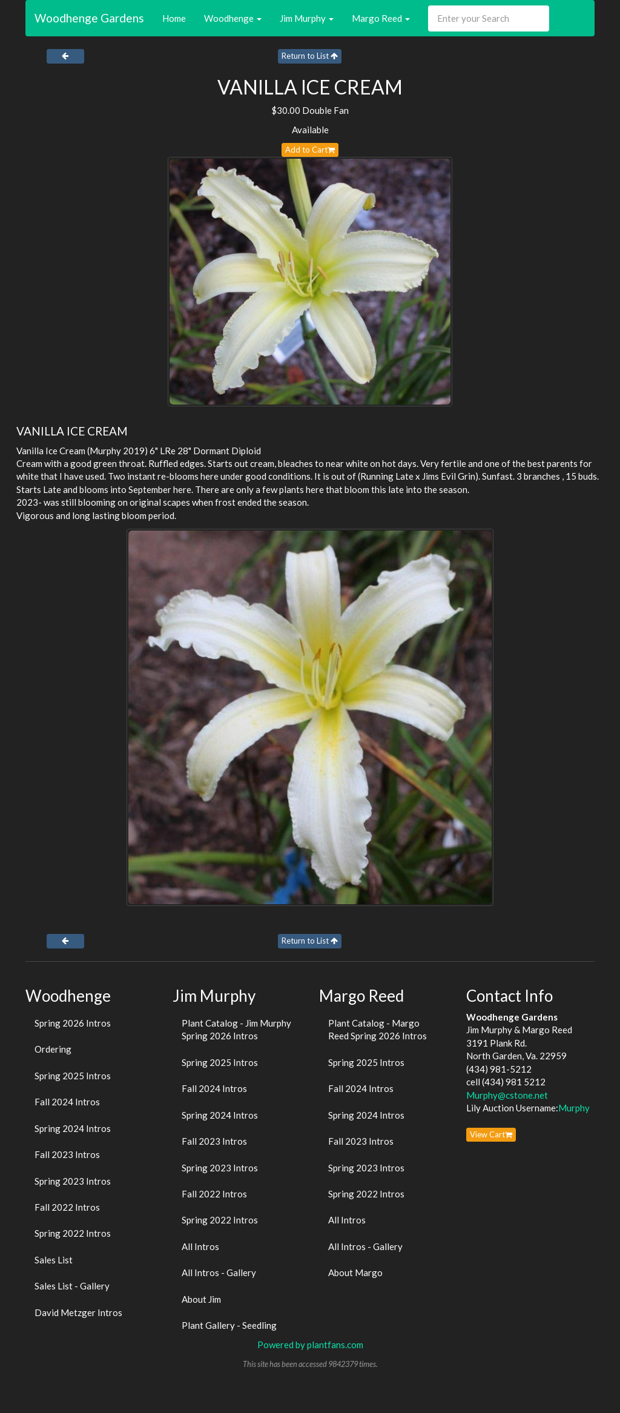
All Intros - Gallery (219, 1272)
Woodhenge (233, 18)
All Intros (200, 1246)
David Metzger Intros (78, 1312)
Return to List (310, 56)
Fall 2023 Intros (67, 1154)
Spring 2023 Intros (73, 1181)
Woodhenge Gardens (89, 18)
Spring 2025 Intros (73, 1075)
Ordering (53, 1049)
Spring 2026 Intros (73, 1023)
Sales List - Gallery (72, 1285)
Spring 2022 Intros (73, 1233)
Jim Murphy (307, 18)
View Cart (491, 1134)
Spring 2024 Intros (73, 1128)
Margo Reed (381, 18)
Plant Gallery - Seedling (229, 1325)
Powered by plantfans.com (310, 1344)
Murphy (574, 1107)
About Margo (355, 1272)
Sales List (54, 1259)
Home (174, 18)
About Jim (201, 1299)
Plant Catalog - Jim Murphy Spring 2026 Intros (236, 1029)
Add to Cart (310, 149)
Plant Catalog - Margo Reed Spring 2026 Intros (377, 1029)
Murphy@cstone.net (507, 1095)
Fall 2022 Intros (67, 1207)
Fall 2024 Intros (67, 1101)
